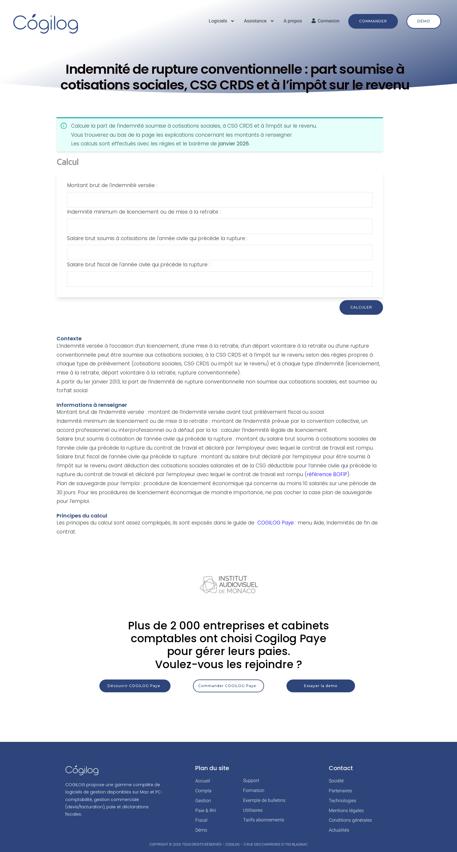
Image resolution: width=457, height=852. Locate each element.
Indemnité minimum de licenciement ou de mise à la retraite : (144, 211)
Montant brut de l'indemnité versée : (112, 185)
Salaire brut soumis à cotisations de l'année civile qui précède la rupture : (157, 238)
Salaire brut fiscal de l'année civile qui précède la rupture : (138, 264)
